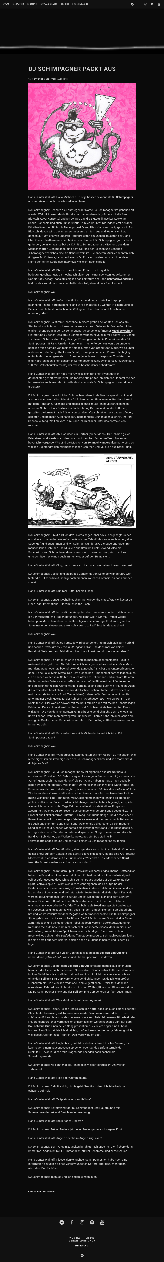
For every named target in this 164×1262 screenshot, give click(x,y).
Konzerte (32, 4)
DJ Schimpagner (80, 4)
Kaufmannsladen (48, 4)
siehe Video (97, 434)
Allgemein (49, 1192)
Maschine (62, 79)
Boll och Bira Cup (39, 1026)
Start (6, 4)
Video (125, 849)
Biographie (18, 4)
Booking (65, 4)
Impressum (82, 1246)
